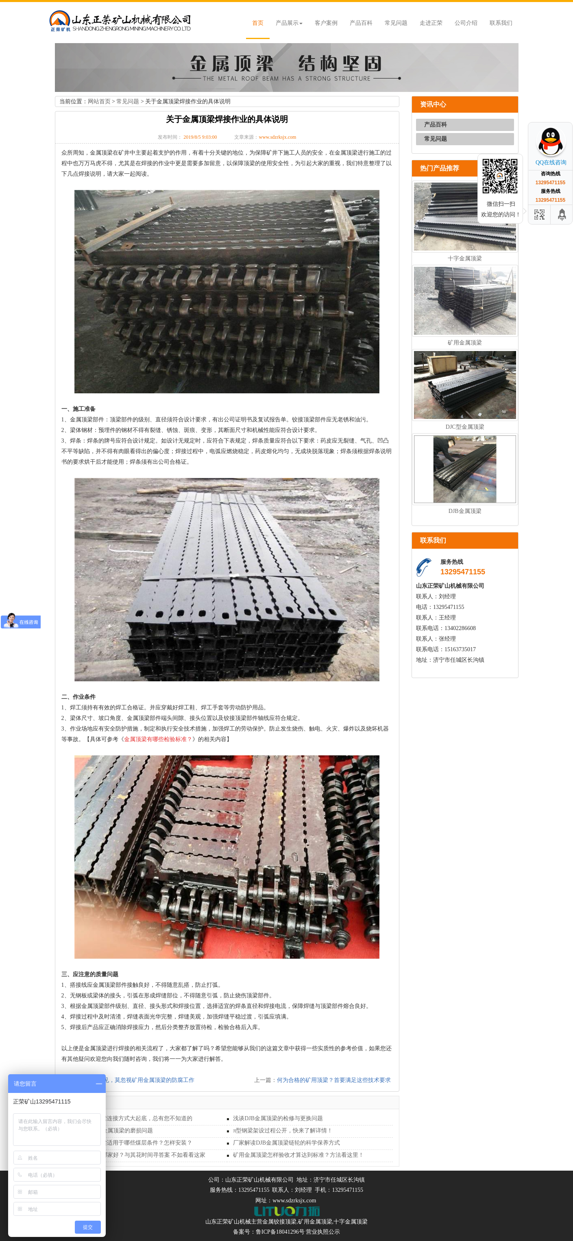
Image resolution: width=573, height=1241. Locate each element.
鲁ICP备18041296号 (280, 1232)
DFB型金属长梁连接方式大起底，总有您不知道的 (130, 1118)
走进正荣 (431, 23)
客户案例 (326, 23)
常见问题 (396, 23)
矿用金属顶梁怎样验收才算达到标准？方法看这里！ (298, 1155)
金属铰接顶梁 (279, 1222)
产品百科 (361, 23)
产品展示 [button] (289, 23)
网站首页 (99, 101)
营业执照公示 (323, 1232)
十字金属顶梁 (465, 258)
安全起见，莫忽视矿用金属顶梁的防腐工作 (140, 1080)
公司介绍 (466, 23)
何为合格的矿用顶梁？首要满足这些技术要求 (334, 1080)
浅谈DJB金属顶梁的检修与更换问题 (278, 1118)
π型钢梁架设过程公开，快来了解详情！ (283, 1131)
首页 (258, 23)
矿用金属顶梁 (465, 343)
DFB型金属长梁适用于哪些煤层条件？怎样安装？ (130, 1143)
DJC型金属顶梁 (465, 427)
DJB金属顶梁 (465, 511)
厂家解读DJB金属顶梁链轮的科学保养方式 (286, 1143)
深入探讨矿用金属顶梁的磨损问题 (110, 1131)
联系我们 (501, 23)
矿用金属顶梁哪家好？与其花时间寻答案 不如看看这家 (137, 1155)
